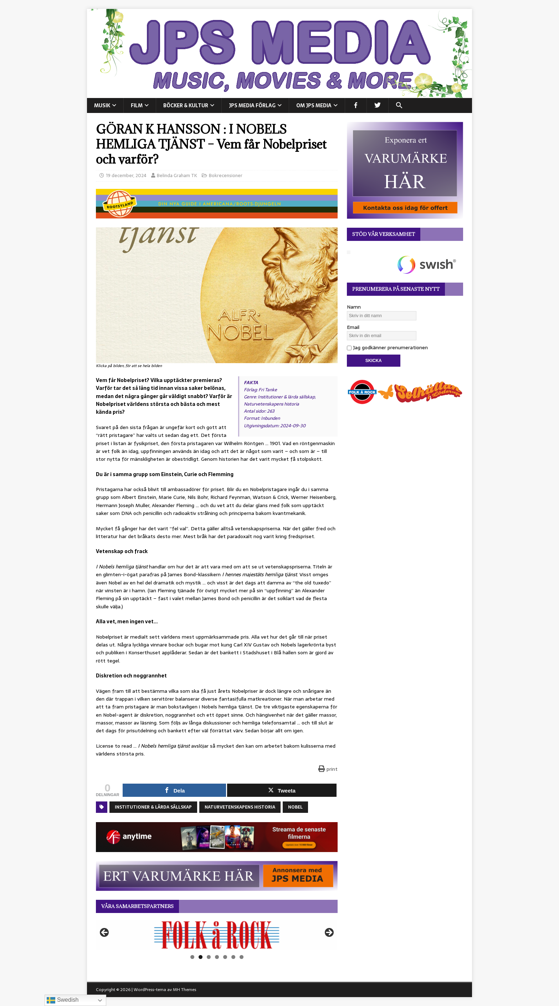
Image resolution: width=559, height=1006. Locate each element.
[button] (399, 105)
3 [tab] (209, 957)
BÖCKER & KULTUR (185, 105)
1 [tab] (192, 957)
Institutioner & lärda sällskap (153, 807)
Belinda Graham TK (177, 175)
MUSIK (102, 105)
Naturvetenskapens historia (240, 807)
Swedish (62, 1000)
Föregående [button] (104, 933)
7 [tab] (241, 957)
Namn (354, 307)
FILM (137, 105)
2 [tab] (200, 957)
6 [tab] (233, 957)
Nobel (295, 807)
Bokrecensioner (225, 175)
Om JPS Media (314, 105)
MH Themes (184, 989)
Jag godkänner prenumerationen (387, 347)
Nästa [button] (328, 933)
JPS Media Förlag (252, 105)
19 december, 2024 (126, 175)
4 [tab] (217, 957)
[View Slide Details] (217, 935)
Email (353, 327)
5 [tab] (225, 957)
